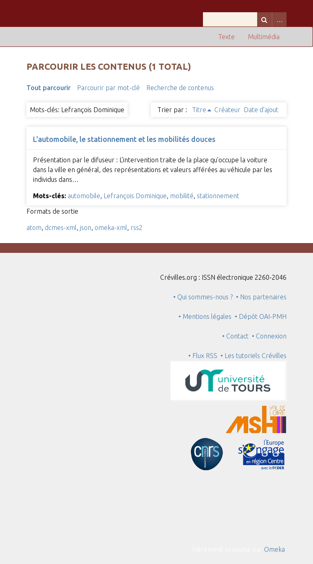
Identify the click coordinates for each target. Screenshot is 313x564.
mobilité (182, 195)
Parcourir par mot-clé (108, 87)
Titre (199, 109)
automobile (84, 195)
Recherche (264, 19)
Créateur (227, 109)
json (85, 227)
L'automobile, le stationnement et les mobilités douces (124, 139)
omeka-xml (111, 227)
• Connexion (269, 336)
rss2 (136, 227)
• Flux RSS (202, 355)
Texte (226, 36)
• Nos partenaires (261, 297)
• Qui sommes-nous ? (203, 297)
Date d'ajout (261, 109)
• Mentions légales (205, 316)
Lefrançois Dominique (135, 195)
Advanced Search (279, 19)
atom (34, 227)
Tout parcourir (48, 87)
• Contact (237, 336)
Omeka (274, 549)
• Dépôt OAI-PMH (261, 316)
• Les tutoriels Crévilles (253, 355)
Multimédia (264, 36)
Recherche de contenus (180, 87)
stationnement (218, 195)
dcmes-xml (61, 227)
